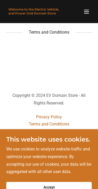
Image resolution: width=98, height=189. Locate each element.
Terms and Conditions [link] (49, 124)
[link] (36, 12)
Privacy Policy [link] (49, 116)
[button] (86, 11)
